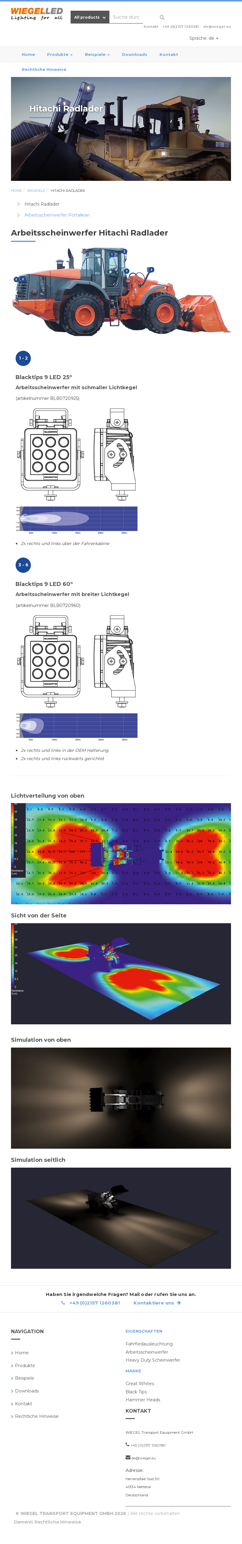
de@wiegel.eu (217, 26)
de (203, 38)
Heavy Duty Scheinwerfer (153, 1360)
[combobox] (126, 17)
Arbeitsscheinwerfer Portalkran (57, 215)
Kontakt (169, 54)
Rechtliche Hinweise (44, 69)
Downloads (134, 54)
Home (28, 54)
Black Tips (136, 1392)
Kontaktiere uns (157, 1303)
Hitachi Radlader (68, 190)
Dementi (23, 1522)
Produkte (60, 54)
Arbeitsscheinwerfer (147, 1352)
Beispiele (97, 54)
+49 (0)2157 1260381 (180, 26)
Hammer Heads (143, 1400)
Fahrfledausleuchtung (149, 1344)
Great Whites (140, 1383)
